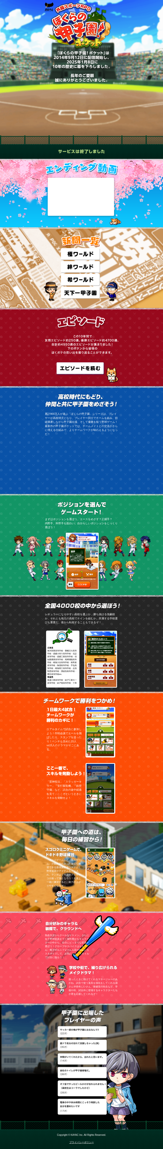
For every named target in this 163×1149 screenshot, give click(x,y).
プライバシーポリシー (81, 1142)
